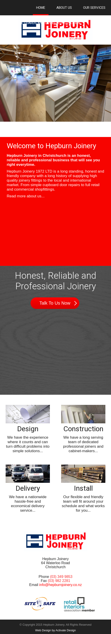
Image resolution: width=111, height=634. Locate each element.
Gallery (98, 23)
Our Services (94, 8)
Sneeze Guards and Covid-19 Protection (45, 23)
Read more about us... (25, 196)
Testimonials (67, 38)
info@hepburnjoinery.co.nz (60, 585)
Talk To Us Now (55, 303)
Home (40, 8)
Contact (97, 38)
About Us (64, 8)
